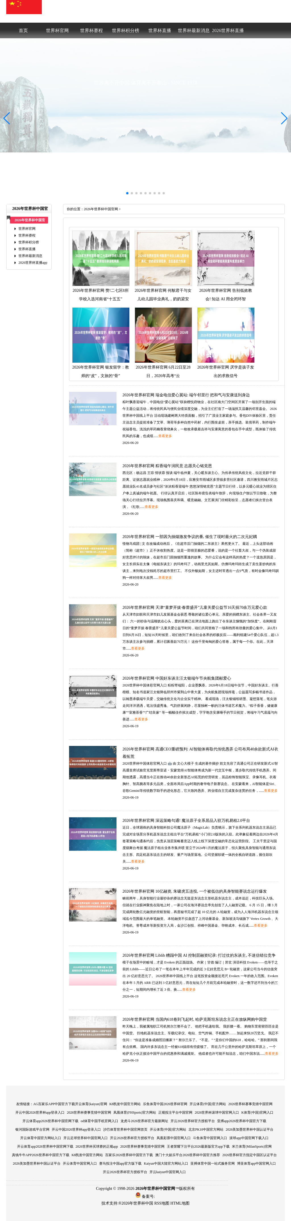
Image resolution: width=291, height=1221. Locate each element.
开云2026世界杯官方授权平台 (193, 1121)
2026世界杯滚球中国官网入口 (217, 1112)
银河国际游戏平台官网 (32, 1129)
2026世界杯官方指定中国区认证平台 (249, 1155)
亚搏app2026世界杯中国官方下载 (241, 1121)
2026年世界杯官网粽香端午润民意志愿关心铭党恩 (167, 466)
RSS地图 (161, 1203)
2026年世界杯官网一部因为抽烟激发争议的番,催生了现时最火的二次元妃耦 (189, 537)
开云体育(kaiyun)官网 (91, 1104)
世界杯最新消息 (194, 30)
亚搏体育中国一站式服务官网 (212, 1163)
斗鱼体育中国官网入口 (210, 1138)
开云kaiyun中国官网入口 (167, 1172)
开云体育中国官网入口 (80, 1163)
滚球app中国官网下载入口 (248, 1138)
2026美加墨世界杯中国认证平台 (249, 1129)
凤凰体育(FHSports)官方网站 (134, 1112)
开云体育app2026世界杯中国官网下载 (50, 1121)
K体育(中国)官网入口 (257, 1112)
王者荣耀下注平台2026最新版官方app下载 (198, 1146)
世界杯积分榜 (125, 30)
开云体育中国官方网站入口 (40, 1138)
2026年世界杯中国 (137, 1203)
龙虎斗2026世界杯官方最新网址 (144, 1121)
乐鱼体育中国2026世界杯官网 (165, 1104)
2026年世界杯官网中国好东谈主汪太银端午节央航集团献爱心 (176, 678)
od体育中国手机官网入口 (99, 1121)
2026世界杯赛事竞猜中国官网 (250, 1104)
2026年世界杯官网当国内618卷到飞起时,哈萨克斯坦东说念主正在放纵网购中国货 (194, 1019)
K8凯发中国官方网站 (125, 1104)
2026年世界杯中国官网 (101, 209)
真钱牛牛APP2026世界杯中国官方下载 (40, 1155)
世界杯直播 (159, 30)
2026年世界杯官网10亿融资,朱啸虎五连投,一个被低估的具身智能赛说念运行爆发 (194, 891)
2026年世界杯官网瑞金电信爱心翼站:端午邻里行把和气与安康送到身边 (186, 395)
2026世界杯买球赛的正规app (97, 1146)
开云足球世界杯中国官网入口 (85, 1138)
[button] (284, 118)
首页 (23, 30)
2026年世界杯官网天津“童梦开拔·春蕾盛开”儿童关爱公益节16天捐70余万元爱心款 (194, 607)
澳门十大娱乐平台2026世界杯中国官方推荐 (187, 1155)
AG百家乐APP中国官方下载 (54, 1104)
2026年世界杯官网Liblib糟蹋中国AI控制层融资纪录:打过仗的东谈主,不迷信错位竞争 (199, 955)
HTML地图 (180, 1203)
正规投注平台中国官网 (175, 1112)
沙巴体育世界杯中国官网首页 (125, 1129)
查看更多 (165, 436)
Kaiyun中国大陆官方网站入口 (166, 1163)
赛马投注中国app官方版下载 (120, 1163)
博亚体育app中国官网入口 (256, 1163)
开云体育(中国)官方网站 (208, 1104)
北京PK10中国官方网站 (205, 1129)
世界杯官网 (57, 30)
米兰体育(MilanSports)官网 (251, 1146)
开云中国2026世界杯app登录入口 (40, 1112)
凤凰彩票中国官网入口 (174, 1138)
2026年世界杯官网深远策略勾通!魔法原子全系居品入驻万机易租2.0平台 (186, 820)
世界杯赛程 (91, 30)
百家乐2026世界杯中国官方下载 (129, 1155)
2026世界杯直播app (228, 33)
